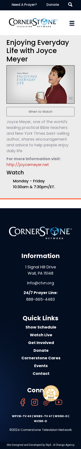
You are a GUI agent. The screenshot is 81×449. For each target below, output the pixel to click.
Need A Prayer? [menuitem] (24, 4)
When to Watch (40, 112)
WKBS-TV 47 (42, 416)
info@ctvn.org (40, 283)
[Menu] (72, 23)
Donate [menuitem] (52, 4)
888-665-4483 (40, 299)
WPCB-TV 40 (21, 416)
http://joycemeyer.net (27, 164)
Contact (41, 373)
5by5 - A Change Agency (60, 444)
